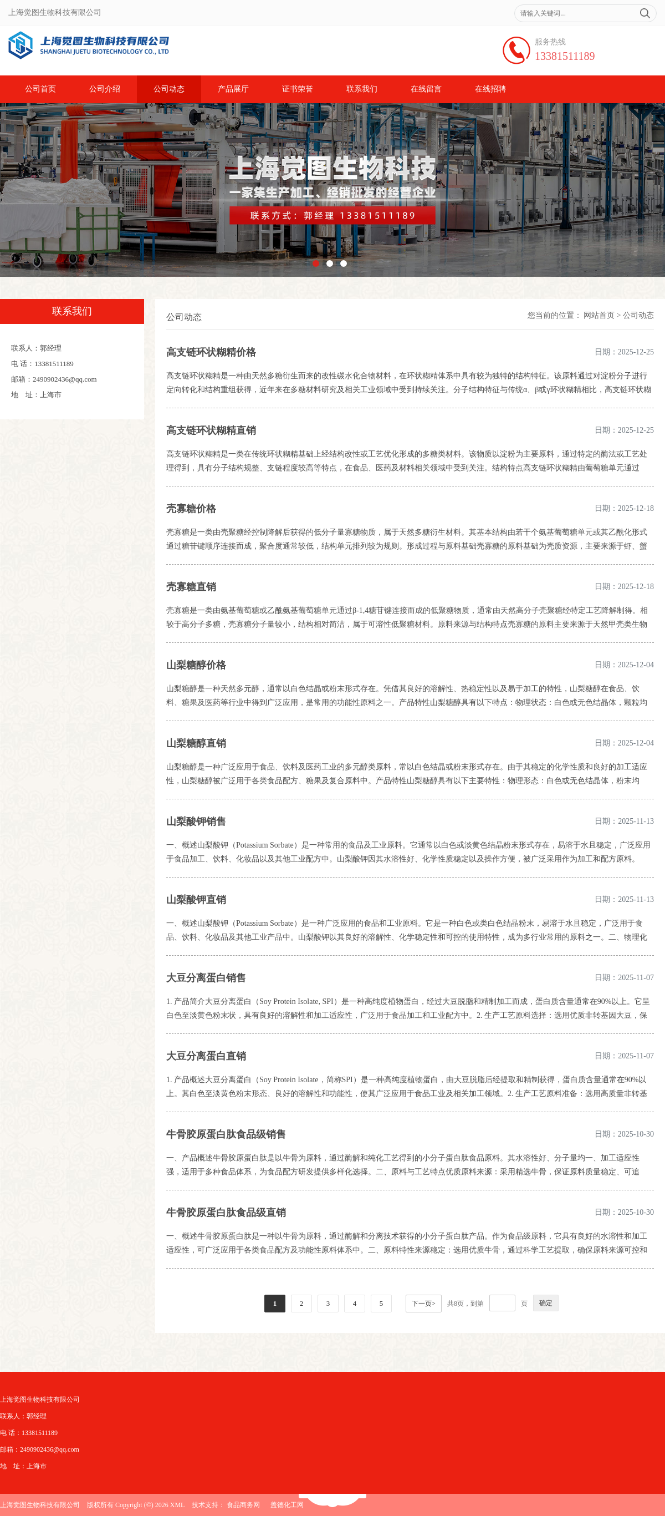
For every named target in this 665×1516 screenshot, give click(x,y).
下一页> (424, 1303)
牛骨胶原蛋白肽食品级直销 (226, 1212)
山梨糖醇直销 (196, 743)
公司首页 (40, 89)
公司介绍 (104, 89)
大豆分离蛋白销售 (206, 977)
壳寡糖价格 (191, 508)
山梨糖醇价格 (196, 665)
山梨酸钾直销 (196, 899)
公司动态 (169, 89)
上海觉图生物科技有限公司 (40, 1505)
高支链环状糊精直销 (211, 430)
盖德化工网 (287, 1505)
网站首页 (599, 315)
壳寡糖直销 (191, 586)
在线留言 (426, 89)
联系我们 (361, 89)
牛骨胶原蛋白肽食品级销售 (226, 1134)
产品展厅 (233, 89)
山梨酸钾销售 (196, 821)
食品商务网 (243, 1505)
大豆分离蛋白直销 (206, 1056)
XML (177, 1505)
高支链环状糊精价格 (211, 352)
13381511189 (565, 56)
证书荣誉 (297, 89)
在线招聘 (490, 89)
